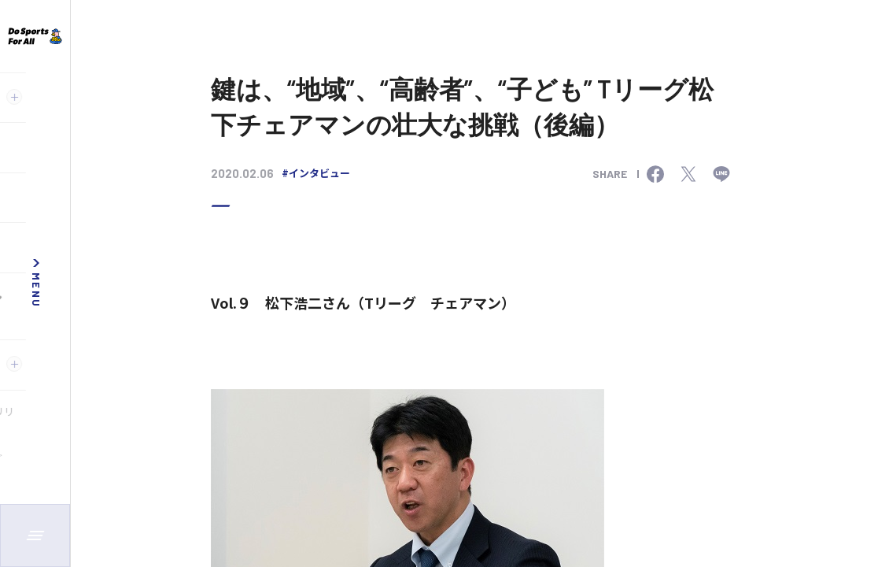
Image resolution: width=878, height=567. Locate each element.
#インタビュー (316, 172)
